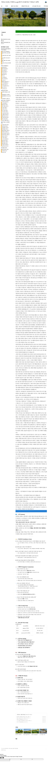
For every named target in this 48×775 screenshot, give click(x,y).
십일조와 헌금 (4, 67)
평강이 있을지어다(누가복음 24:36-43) (23, 717)
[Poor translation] (2, 758)
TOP (46, 749)
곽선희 (6, 6)
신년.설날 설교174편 (5, 124)
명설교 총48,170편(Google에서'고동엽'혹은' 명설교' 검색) (20, 2)
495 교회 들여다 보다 (5, 85)
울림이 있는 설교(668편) (6, 51)
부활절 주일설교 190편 (5, 130)
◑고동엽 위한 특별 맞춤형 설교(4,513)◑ (6, 49)
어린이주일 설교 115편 (5, 133)
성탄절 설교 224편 (5, 141)
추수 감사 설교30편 (5, 138)
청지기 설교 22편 (5, 110)
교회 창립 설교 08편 (5, 101)
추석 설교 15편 (4, 137)
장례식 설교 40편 (5, 118)
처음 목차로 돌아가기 (31, 31)
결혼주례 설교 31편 (5, 116)
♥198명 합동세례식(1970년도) (5, 39)
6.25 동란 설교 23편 (5, 113)
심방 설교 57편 (4, 108)
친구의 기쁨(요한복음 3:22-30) (22, 722)
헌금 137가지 (4, 87)
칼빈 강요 (3, 80)
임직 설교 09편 (4, 107)
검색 (43, 2)
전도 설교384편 (4, 103)
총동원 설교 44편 (5, 104)
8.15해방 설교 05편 (5, 114)
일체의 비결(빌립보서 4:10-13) (22, 719)
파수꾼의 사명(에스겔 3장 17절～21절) (23, 716)
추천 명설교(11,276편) (6, 98)
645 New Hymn (5, 84)
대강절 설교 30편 (5, 140)
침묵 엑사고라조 (4, 71)
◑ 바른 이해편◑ (4, 65)
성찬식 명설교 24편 (5, 106)
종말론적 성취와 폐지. (5, 81)
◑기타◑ (18, 714)
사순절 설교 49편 (5, 126)
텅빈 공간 (4, 152)
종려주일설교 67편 (5, 128)
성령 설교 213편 (4, 136)
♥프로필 (2, 40)
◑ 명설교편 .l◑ (4, 90)
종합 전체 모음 (23, 714)
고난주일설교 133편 (5, 127)
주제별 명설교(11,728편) (6, 94)
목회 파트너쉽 (4, 73)
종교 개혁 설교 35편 (5, 117)
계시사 (3, 75)
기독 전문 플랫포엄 (5, 82)
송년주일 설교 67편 (5, 146)
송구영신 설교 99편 (5, 144)
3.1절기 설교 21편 (5, 111)
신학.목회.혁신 (4, 150)
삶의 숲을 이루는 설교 (36, 6)
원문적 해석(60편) (5, 68)
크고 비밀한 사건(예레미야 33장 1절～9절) (24, 720)
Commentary (4, 88)
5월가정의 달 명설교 (5, 131)
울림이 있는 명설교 (14, 6)
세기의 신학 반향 (5, 78)
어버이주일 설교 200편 (5, 134)
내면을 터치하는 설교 (25, 6)
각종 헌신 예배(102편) (5, 120)
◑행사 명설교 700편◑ (5, 100)
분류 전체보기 (5, 46)
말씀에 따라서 (4, 74)
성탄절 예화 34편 (5, 143)
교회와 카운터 (4, 70)
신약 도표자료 (4, 77)
